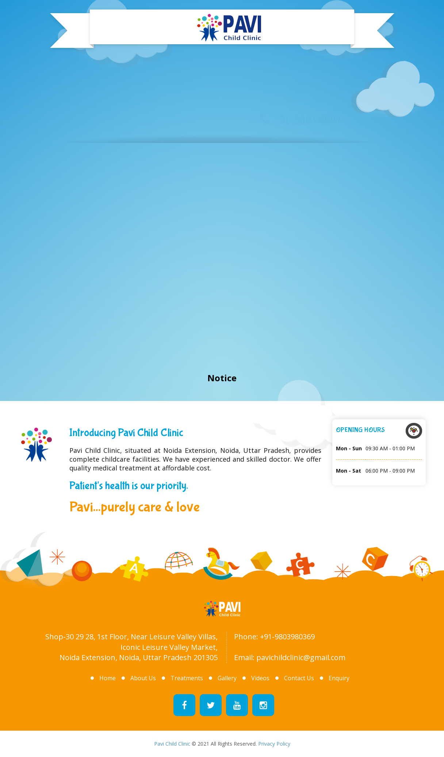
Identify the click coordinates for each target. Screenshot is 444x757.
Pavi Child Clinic (172, 743)
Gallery (258, 121)
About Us (117, 223)
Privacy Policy (274, 743)
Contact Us (299, 678)
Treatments (188, 183)
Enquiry (339, 678)
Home (50, 211)
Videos (260, 678)
